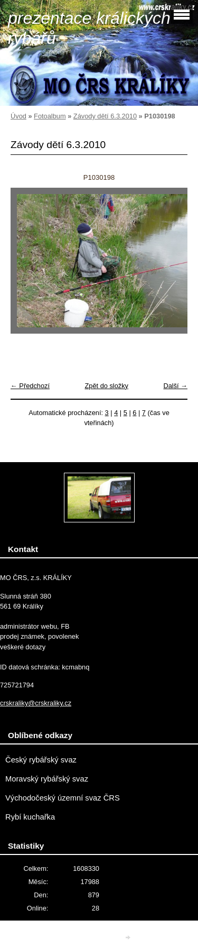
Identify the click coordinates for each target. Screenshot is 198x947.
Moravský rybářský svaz (46, 779)
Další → (175, 386)
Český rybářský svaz (41, 760)
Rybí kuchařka (30, 817)
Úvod (18, 116)
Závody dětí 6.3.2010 (105, 116)
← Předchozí (30, 386)
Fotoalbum (49, 116)
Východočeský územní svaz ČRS (62, 798)
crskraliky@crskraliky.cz (35, 703)
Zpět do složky (106, 386)
